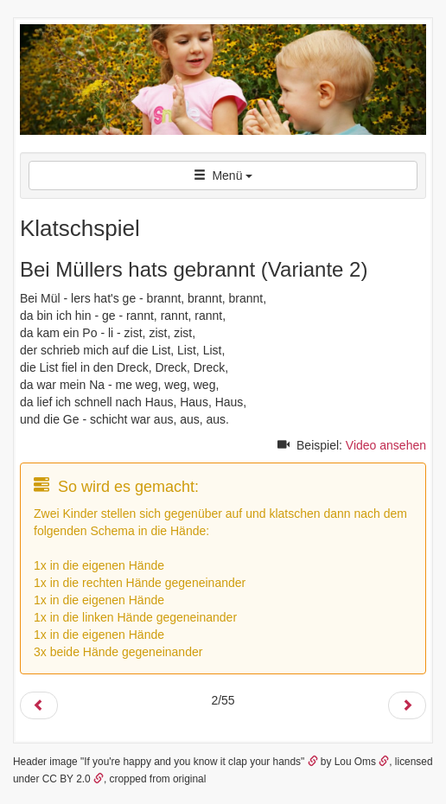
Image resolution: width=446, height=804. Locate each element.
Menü (223, 175)
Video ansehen (386, 445)
